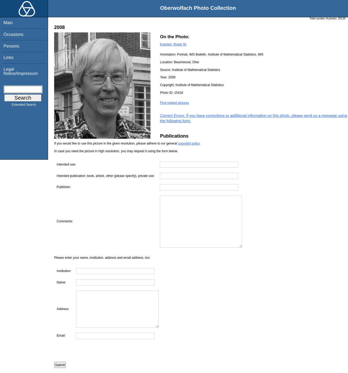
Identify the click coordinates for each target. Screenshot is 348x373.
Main (8, 22)
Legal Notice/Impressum (20, 71)
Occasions (13, 34)
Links (8, 57)
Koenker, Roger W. (173, 44)
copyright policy (189, 143)
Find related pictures (174, 103)
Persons (11, 46)
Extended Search (24, 105)
